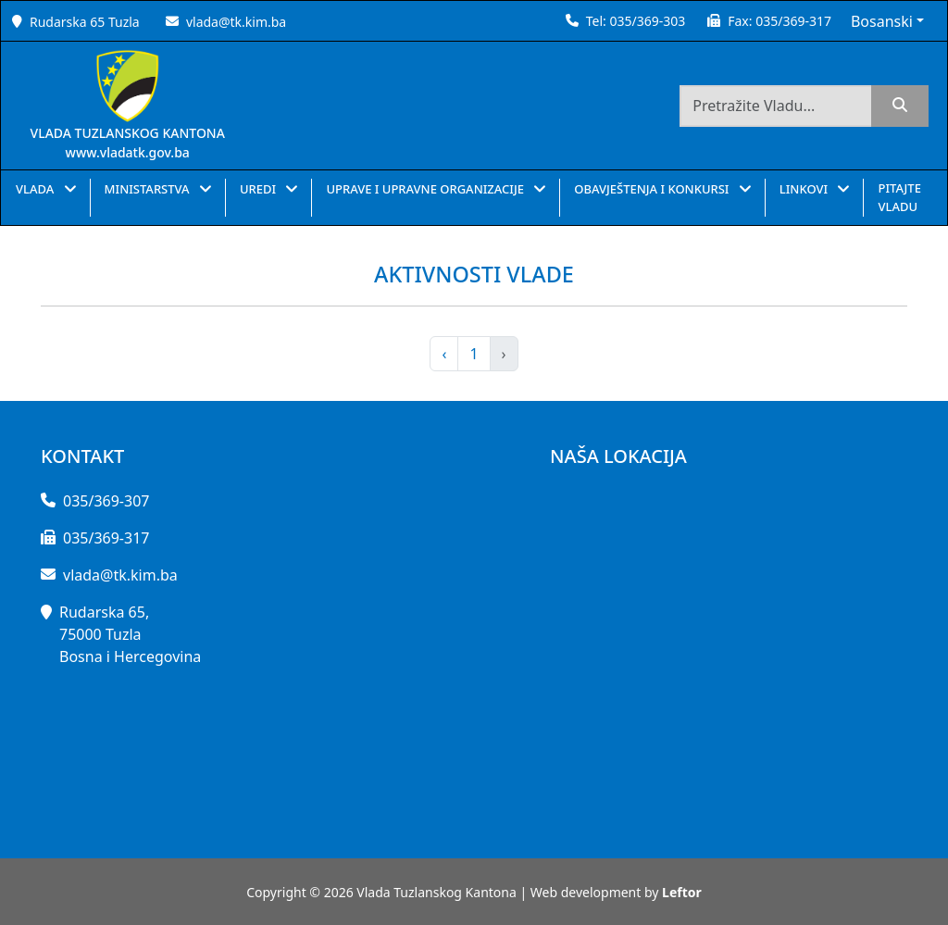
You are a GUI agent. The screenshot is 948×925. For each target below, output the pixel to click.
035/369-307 (106, 501)
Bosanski (882, 21)
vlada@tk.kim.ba (236, 22)
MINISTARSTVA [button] (149, 189)
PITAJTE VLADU (899, 197)
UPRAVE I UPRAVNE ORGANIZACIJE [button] (426, 189)
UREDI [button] (260, 189)
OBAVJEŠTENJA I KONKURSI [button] (653, 189)
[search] (900, 106)
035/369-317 (793, 21)
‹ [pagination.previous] (444, 354)
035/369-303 (647, 21)
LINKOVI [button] (805, 189)
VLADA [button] (36, 189)
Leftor (682, 892)
